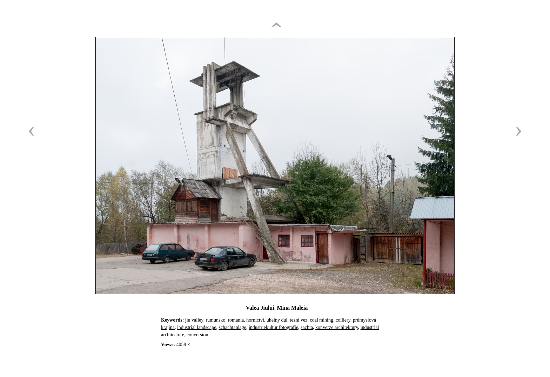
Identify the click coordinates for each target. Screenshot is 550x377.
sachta (307, 327)
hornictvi (255, 320)
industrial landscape (196, 327)
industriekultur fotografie (273, 327)
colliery (343, 320)
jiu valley (194, 320)
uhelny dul (277, 320)
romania (236, 320)
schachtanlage (232, 327)
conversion (197, 334)
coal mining (321, 320)
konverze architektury (336, 327)
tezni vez (298, 320)
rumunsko (215, 320)
